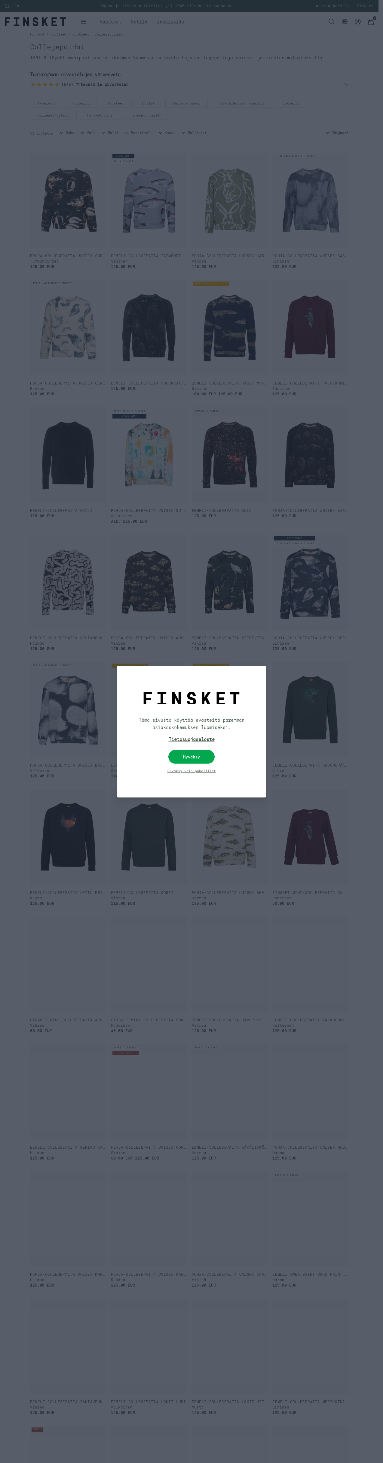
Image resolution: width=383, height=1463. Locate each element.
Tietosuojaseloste (192, 739)
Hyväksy (191, 756)
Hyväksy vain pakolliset (191, 771)
